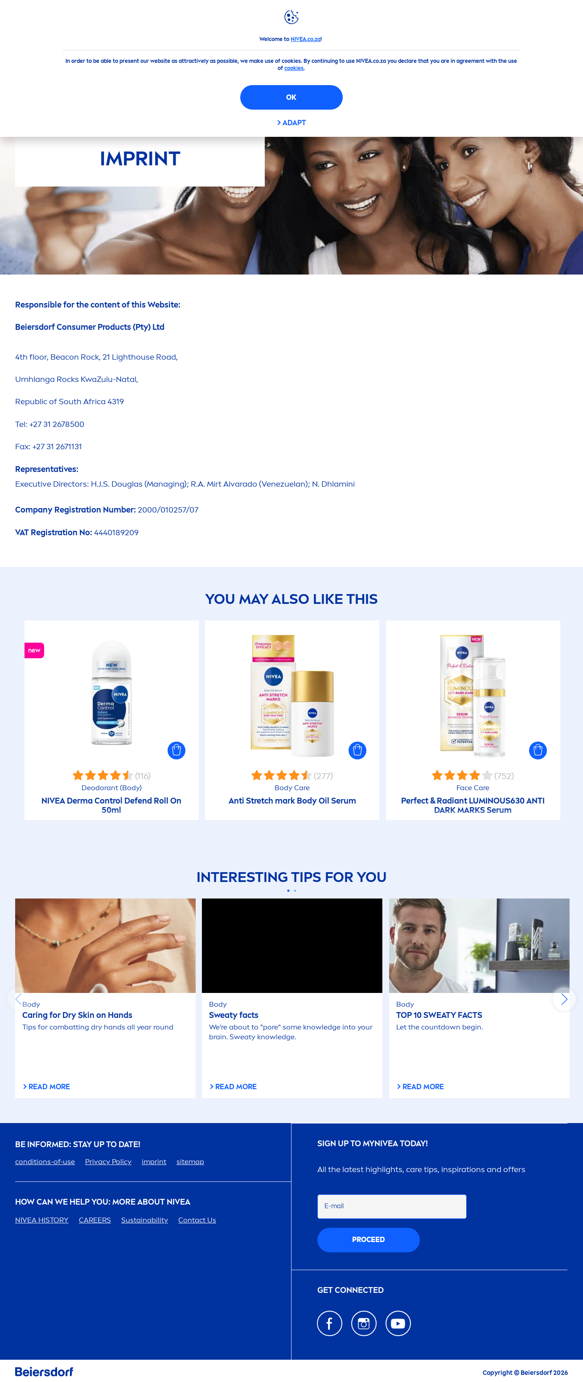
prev (18, 999)
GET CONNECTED (350, 1290)
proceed (368, 1239)
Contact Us (197, 1220)
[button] (176, 750)
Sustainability (144, 1220)
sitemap (190, 1161)
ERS (95, 1220)
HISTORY (42, 1220)
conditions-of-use (45, 1161)
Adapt (294, 123)
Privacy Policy (108, 1161)
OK (291, 97)
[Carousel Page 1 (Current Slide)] (288, 891)
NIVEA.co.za (305, 39)
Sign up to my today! (372, 1143)
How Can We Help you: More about (102, 1202)
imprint (154, 1161)
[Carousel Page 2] (295, 891)
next (564, 999)
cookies (294, 68)
